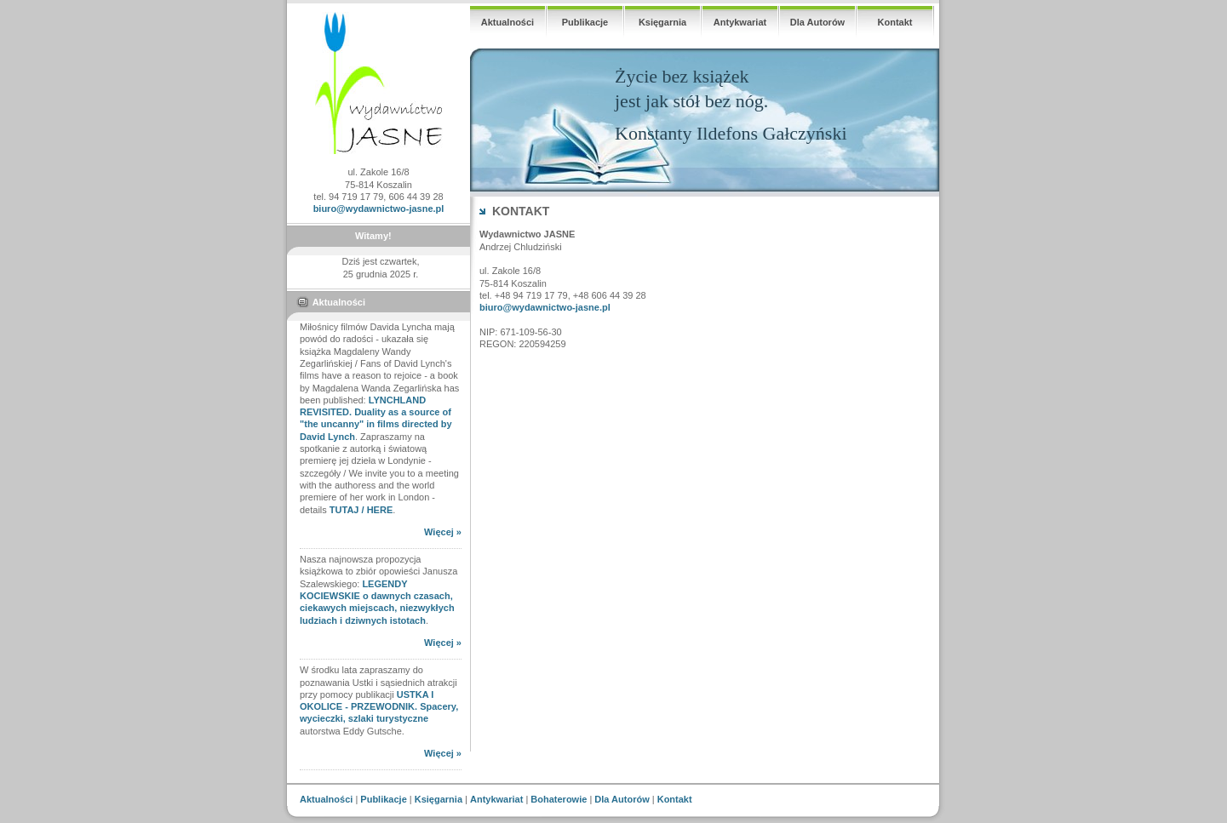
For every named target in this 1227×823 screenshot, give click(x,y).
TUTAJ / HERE (361, 510)
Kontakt (895, 22)
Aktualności (507, 22)
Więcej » (443, 532)
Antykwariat (740, 22)
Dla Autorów (817, 22)
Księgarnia (662, 22)
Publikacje (585, 22)
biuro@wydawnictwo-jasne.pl (378, 208)
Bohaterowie (558, 799)
